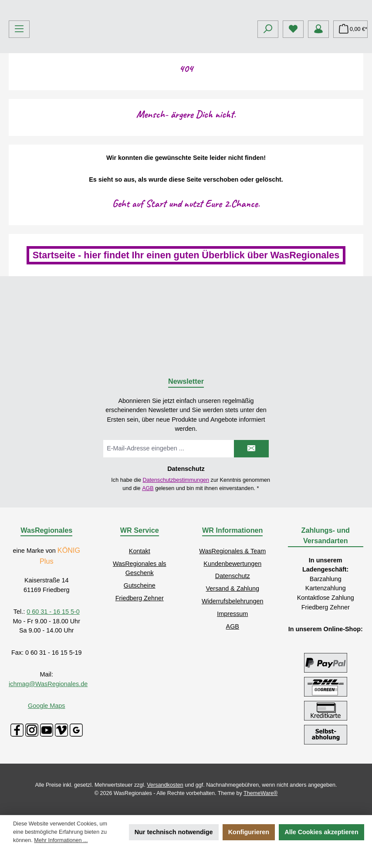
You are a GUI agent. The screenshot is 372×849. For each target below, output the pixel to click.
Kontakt (139, 551)
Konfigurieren (248, 832)
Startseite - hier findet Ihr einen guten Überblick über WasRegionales (186, 320)
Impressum (232, 613)
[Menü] (19, 94)
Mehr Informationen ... (61, 840)
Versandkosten (165, 785)
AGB (148, 488)
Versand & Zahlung (232, 588)
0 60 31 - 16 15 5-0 (53, 612)
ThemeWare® (260, 793)
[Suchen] (267, 94)
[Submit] (251, 449)
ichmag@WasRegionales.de (48, 683)
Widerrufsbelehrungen (233, 601)
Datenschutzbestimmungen (175, 480)
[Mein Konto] (318, 94)
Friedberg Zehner (139, 598)
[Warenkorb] (350, 94)
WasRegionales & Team (232, 551)
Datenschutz (232, 576)
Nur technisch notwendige (174, 832)
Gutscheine (140, 585)
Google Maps (46, 706)
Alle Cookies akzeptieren (321, 832)
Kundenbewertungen (232, 563)
